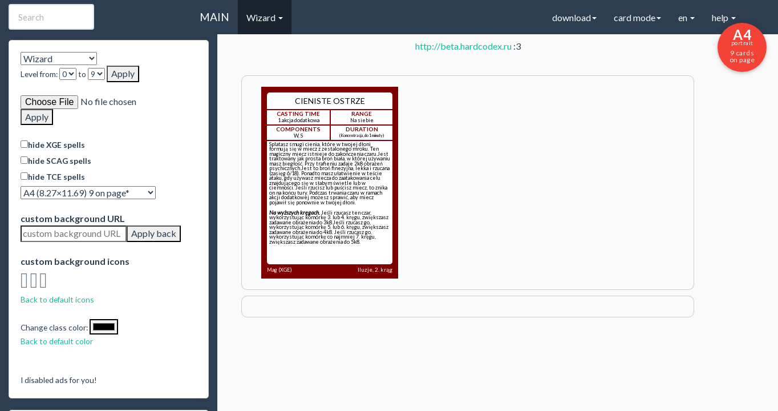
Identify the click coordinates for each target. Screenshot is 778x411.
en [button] (686, 17)
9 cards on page (742, 45)
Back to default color (57, 341)
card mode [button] (637, 17)
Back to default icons (57, 299)
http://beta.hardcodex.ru (463, 46)
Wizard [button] (264, 17)
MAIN (214, 16)
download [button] (574, 17)
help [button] (724, 17)
